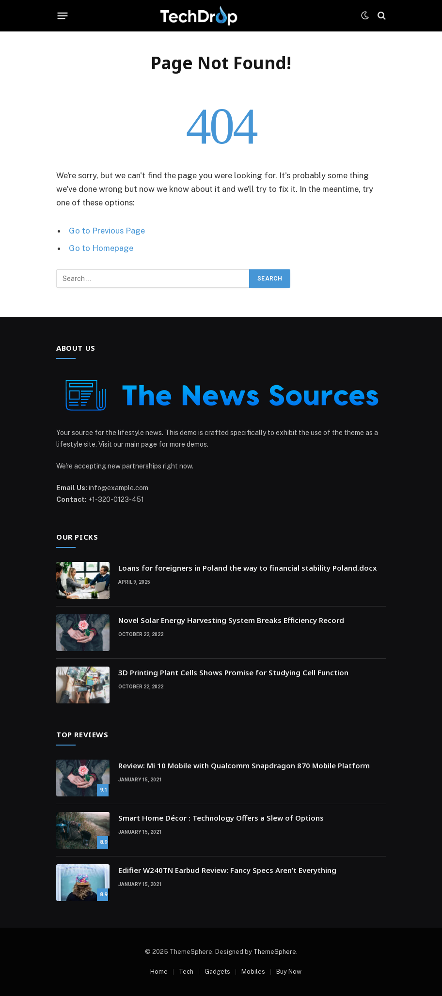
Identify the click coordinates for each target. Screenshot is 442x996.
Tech (186, 971)
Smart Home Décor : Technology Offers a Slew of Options (221, 818)
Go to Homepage (101, 248)
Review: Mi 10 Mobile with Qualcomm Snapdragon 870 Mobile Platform (244, 765)
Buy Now (288, 971)
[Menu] (63, 15)
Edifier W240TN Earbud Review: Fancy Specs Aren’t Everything (227, 870)
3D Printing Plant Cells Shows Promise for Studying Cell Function (233, 672)
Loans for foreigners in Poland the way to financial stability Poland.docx (247, 568)
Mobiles (253, 971)
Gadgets (217, 971)
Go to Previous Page (107, 230)
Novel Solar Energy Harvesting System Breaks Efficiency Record (231, 620)
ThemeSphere (274, 951)
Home (159, 971)
